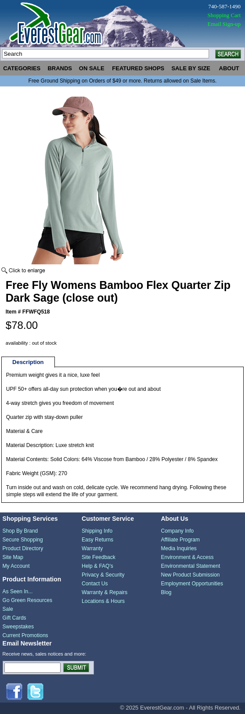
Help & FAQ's (97, 566)
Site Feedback (98, 557)
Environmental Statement (190, 566)
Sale (8, 609)
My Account (16, 566)
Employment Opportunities (192, 584)
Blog (166, 592)
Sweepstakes (18, 627)
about (229, 68)
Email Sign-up (224, 24)
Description (28, 362)
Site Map (13, 557)
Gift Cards (14, 618)
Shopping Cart (224, 15)
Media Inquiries (178, 548)
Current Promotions (25, 635)
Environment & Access (187, 557)
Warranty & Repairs (104, 592)
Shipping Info (97, 531)
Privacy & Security (103, 575)
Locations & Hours (103, 601)
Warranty (92, 548)
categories (21, 68)
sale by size (190, 68)
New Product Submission (190, 575)
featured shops (138, 68)
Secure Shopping (23, 540)
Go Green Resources (27, 600)
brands (59, 68)
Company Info (177, 531)
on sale (91, 68)
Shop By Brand (20, 531)
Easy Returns (97, 540)
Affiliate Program (180, 540)
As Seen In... (18, 591)
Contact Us (95, 584)
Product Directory (23, 548)
